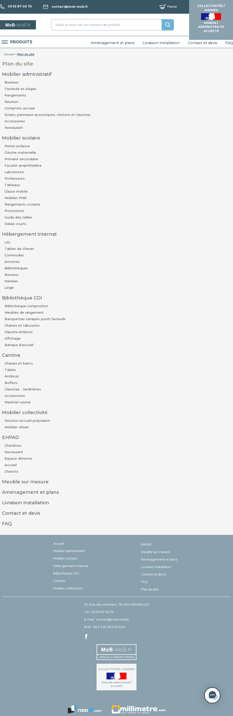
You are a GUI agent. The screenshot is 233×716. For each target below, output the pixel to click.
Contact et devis (202, 43)
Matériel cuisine (17, 402)
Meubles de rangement (24, 312)
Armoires (12, 262)
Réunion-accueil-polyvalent (27, 421)
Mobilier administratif (27, 74)
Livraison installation (161, 43)
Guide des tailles (18, 217)
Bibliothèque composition (26, 306)
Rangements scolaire (22, 204)
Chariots (11, 471)
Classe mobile (16, 191)
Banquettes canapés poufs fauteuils (35, 319)
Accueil (9, 54)
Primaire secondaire (21, 159)
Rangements (15, 95)
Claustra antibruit (18, 332)
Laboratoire (14, 172)
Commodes (14, 255)
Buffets (10, 383)
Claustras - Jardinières (22, 389)
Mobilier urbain (16, 427)
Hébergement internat (29, 234)
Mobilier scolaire (21, 138)
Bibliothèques (16, 268)
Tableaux (12, 185)
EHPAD (10, 437)
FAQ (229, 43)
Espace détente (18, 458)
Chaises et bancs (18, 363)
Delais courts (15, 224)
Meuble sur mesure (25, 482)
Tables (10, 370)
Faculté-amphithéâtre (23, 165)
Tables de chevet (19, 249)
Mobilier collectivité (25, 412)
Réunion (11, 102)
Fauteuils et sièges (20, 89)
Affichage (12, 338)
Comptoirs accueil (19, 108)
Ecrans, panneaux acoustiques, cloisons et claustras (47, 115)
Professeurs (14, 178)
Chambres (12, 445)
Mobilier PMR (15, 198)
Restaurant (13, 128)
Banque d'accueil (18, 345)
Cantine (11, 355)
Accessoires (14, 121)
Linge (9, 287)
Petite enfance (17, 146)
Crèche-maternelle (20, 152)
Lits (7, 242)
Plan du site (150, 589)
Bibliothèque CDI (22, 298)
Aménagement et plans (113, 43)
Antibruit (11, 376)
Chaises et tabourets (22, 325)
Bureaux (11, 82)
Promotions (14, 211)
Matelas (11, 281)
